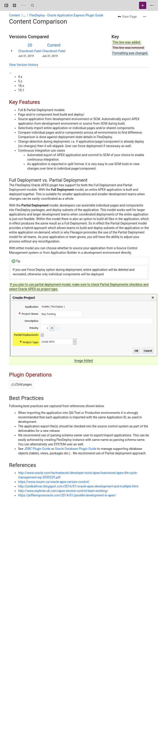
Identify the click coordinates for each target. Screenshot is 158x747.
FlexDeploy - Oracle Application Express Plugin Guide (66, 15)
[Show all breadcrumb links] (24, 15)
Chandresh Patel (29, 51)
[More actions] (144, 16)
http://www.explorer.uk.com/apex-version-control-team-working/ (63, 491)
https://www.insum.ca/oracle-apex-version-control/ (54, 482)
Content (14, 15)
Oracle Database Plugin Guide (75, 449)
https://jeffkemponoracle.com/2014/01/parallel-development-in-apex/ (67, 495)
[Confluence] (23, 5)
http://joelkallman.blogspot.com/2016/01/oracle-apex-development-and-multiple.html (78, 486)
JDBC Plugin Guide (37, 449)
